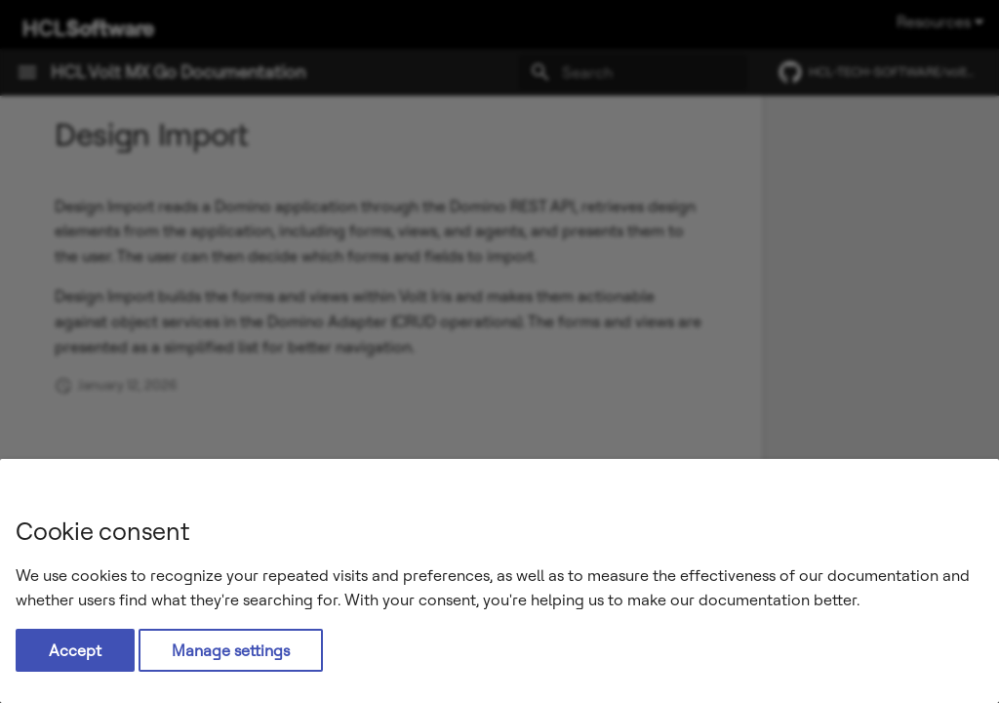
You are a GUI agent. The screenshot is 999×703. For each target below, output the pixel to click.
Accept (75, 650)
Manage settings (231, 650)
